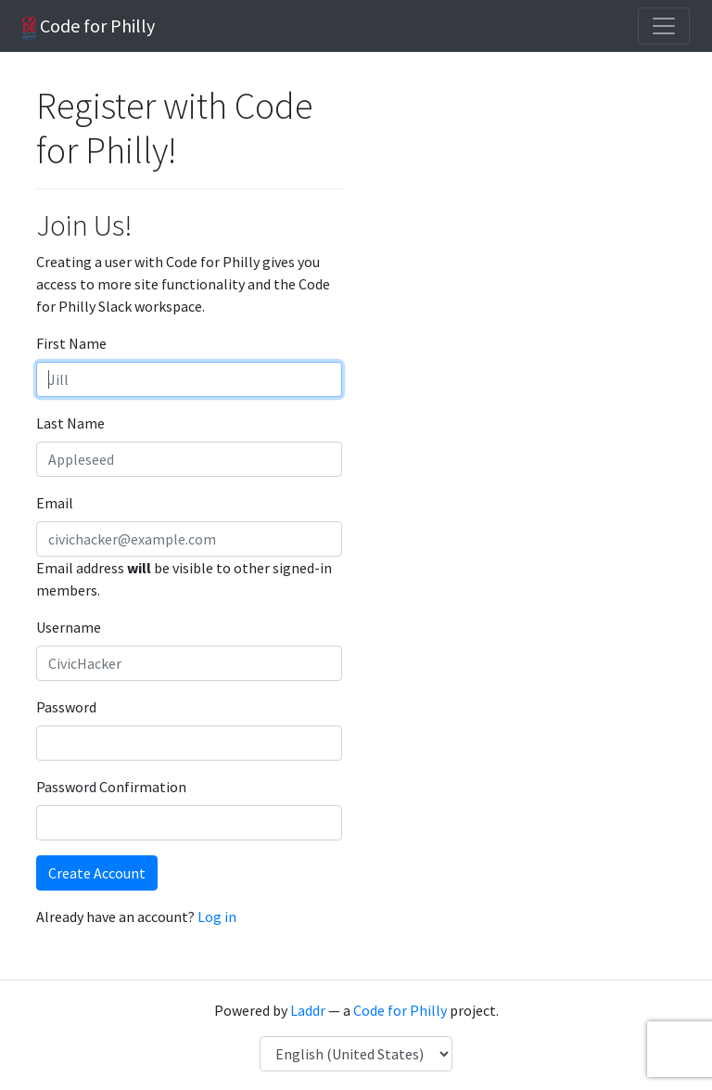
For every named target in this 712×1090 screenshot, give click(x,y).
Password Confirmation (111, 786)
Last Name (70, 423)
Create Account (97, 873)
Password (66, 707)
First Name (71, 343)
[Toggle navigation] (664, 26)
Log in (216, 916)
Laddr (307, 1010)
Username (68, 627)
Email (54, 503)
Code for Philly (88, 27)
